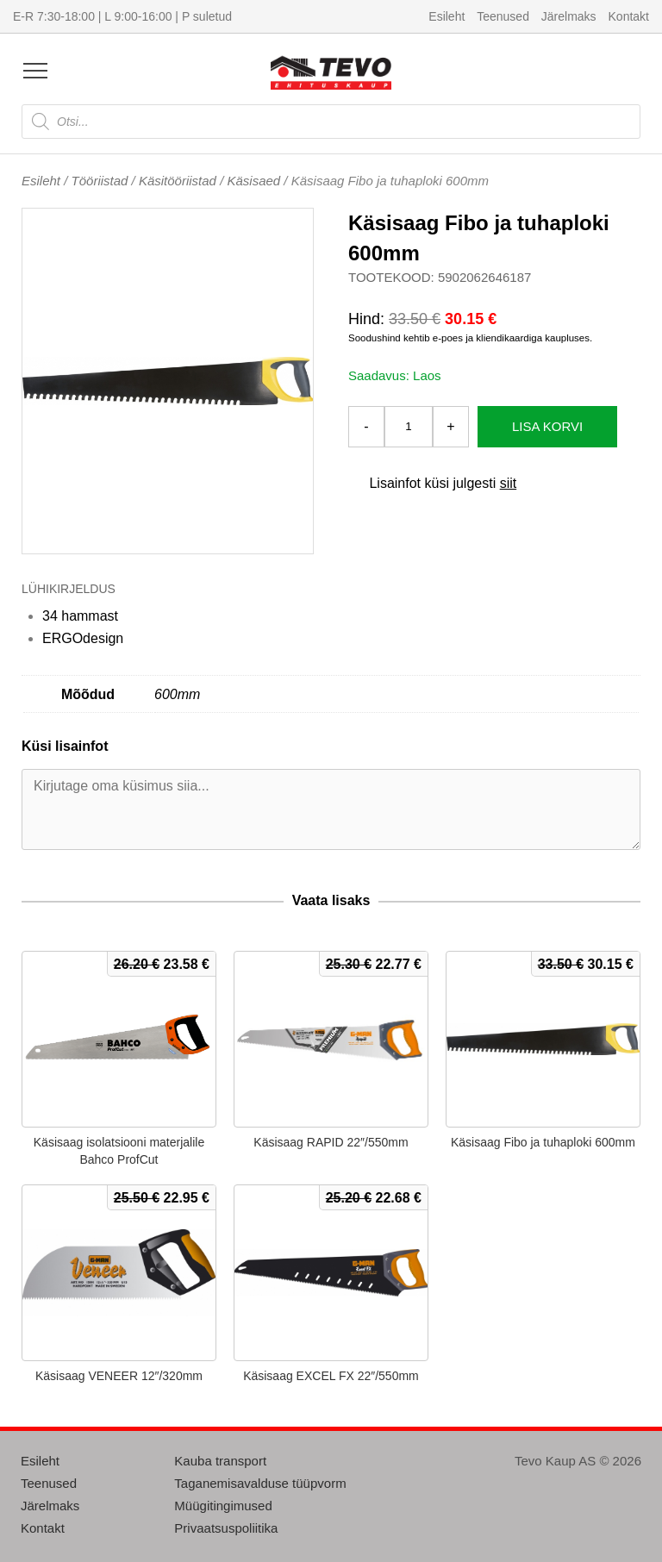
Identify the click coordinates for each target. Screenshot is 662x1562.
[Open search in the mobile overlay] (331, 121)
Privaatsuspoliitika (226, 1528)
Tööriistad (100, 180)
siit (508, 483)
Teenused (503, 16)
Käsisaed (253, 180)
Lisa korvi (547, 426)
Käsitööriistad (177, 180)
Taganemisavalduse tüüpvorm (260, 1483)
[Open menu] (35, 70)
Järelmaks (568, 16)
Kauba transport (220, 1460)
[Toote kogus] (408, 426)
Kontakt (629, 16)
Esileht (446, 16)
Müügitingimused (223, 1505)
